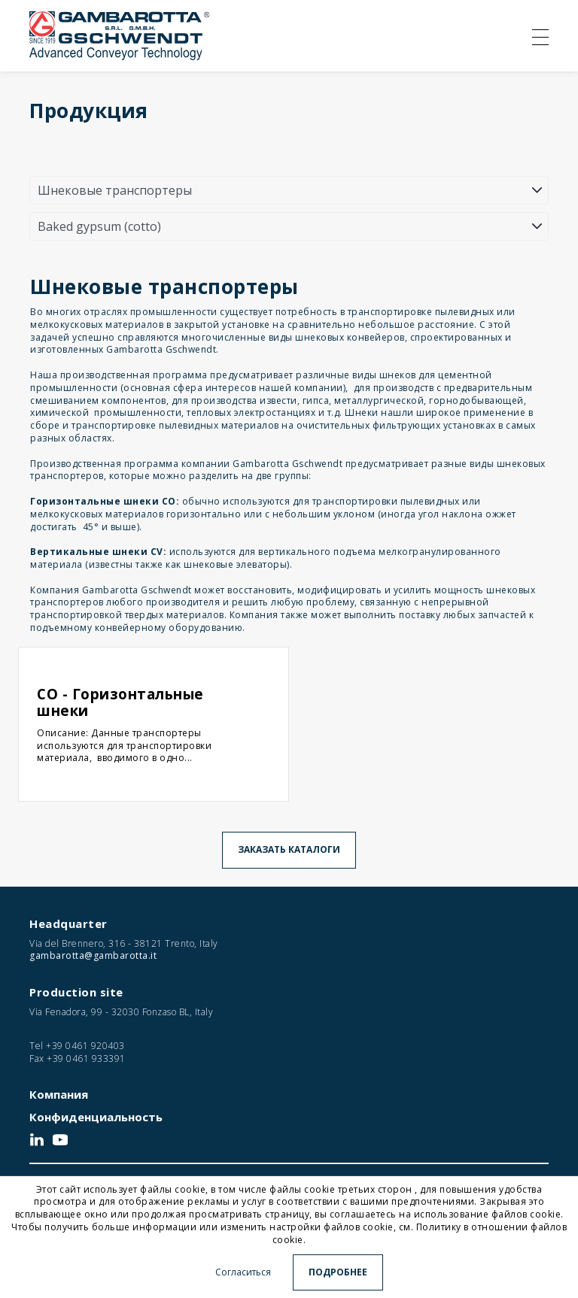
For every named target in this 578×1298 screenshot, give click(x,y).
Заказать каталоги (289, 849)
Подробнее (338, 1272)
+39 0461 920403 (85, 1045)
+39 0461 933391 (86, 1058)
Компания (58, 1094)
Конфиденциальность (96, 1116)
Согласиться (243, 1272)
